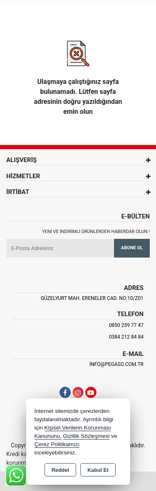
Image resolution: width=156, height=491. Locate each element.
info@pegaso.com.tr (116, 364)
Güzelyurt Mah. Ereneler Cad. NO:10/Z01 (92, 298)
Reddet (60, 470)
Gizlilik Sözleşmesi (86, 436)
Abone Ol (132, 247)
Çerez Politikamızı (57, 444)
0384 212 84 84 (126, 337)
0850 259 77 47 (126, 325)
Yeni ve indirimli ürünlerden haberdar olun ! (96, 231)
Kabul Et (98, 470)
